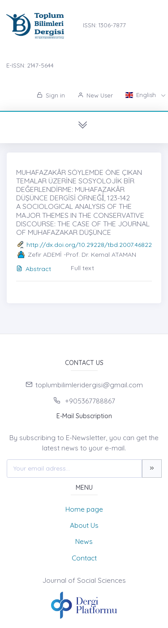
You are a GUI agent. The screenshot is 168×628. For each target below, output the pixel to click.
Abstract (33, 269)
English (141, 94)
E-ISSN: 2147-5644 (30, 65)
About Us (84, 525)
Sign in (51, 95)
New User (95, 95)
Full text (82, 268)
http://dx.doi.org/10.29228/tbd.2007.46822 (89, 245)
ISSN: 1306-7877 (104, 25)
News (84, 541)
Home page (84, 509)
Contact (84, 558)
